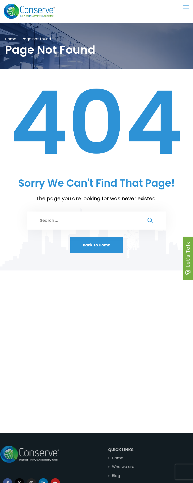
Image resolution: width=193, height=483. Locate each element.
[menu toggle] (186, 7)
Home (10, 38)
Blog (133, 475)
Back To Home (96, 245)
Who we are (140, 466)
